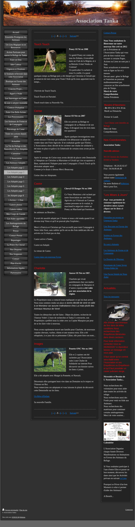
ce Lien (123, 478)
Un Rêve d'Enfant (41, 396)
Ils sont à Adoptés (111, 244)
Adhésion (125, 183)
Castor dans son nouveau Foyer (47, 257)
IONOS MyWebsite (18, 517)
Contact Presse (110, 33)
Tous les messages (111, 297)
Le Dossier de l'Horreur (114, 259)
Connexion (129, 509)
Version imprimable (10, 510)
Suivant (73, 36)
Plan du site (23, 510)
